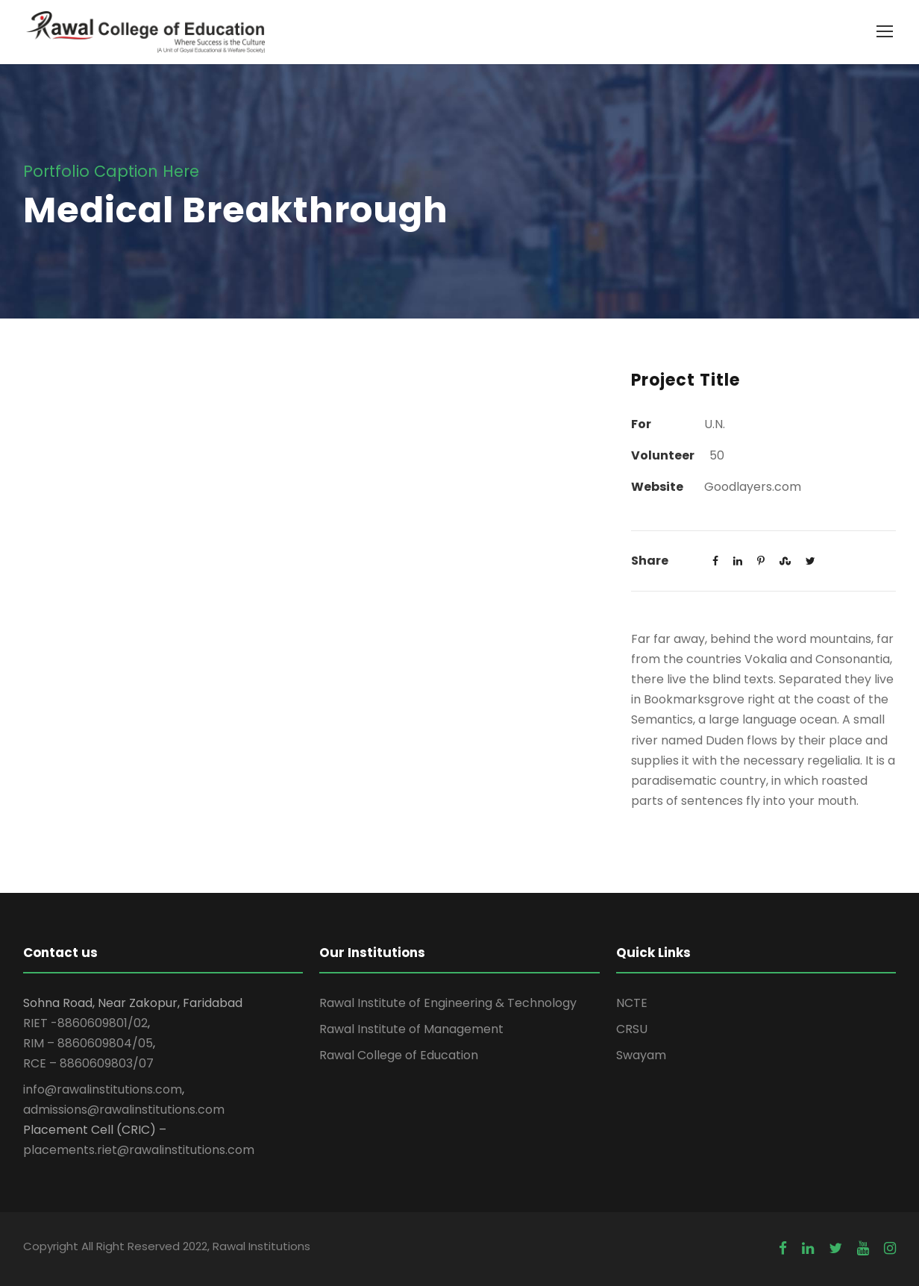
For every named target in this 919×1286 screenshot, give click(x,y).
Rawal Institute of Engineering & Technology (448, 1002)
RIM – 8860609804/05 (88, 1043)
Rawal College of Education (398, 1055)
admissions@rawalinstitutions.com (124, 1109)
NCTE (631, 1002)
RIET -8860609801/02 (85, 1023)
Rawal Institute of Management (411, 1029)
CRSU (631, 1029)
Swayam (641, 1055)
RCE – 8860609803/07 (88, 1063)
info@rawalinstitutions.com (102, 1089)
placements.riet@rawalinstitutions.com (138, 1149)
